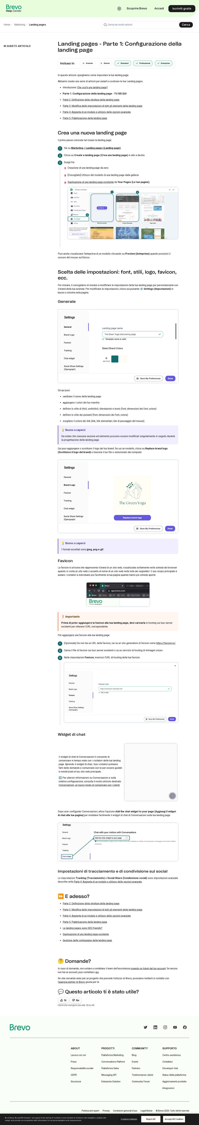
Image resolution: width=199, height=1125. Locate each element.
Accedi (159, 8)
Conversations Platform (113, 1061)
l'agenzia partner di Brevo (71, 982)
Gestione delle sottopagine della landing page (87, 940)
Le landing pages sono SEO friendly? (82, 928)
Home (7, 24)
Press (74, 1061)
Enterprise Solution (110, 1081)
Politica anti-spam (90, 1110)
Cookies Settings (129, 1119)
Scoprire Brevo (137, 8)
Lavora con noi (78, 1055)
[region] (99, 1119)
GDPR (74, 1075)
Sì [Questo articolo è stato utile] (65, 1000)
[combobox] (148, 25)
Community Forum (141, 1081)
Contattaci (167, 1061)
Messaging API (108, 1075)
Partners (136, 1068)
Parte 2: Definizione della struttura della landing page (91, 99)
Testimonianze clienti (142, 1075)
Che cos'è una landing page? (92, 87)
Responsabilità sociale (82, 1068)
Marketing (19, 24)
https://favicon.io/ (165, 643)
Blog (134, 1055)
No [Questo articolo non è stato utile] (77, 1000)
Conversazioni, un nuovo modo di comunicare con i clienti (89, 785)
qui (97, 972)
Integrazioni (168, 1088)
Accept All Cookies (174, 1119)
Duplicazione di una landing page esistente (91, 182)
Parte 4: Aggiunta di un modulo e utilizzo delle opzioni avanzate (97, 112)
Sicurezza (76, 1081)
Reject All (150, 1119)
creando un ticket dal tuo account (148, 968)
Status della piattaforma (174, 1075)
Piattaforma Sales (110, 1068)
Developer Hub (170, 1068)
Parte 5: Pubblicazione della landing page (85, 118)
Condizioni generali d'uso (125, 1110)
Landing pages (37, 24)
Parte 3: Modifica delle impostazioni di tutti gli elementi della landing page (102, 105)
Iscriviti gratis (181, 8)
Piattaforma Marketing (112, 1055)
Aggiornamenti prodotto (174, 1081)
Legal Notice (146, 1110)
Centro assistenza (171, 1055)
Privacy (106, 1110)
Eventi (135, 1061)
